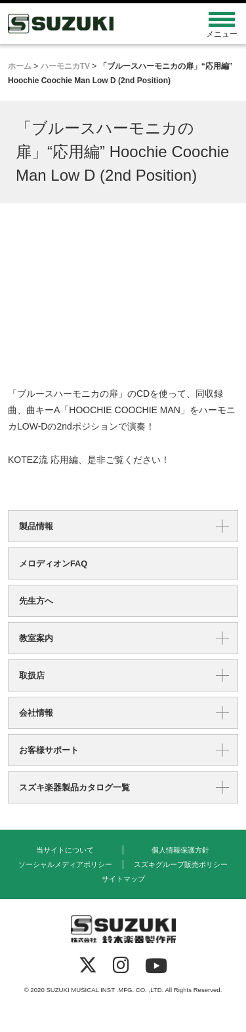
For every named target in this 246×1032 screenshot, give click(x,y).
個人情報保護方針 (180, 850)
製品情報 (36, 526)
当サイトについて (65, 850)
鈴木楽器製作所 (94, 23)
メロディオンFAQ (53, 563)
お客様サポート (49, 750)
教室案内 (36, 638)
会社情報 (36, 713)
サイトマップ (123, 879)
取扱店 (32, 675)
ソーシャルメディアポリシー (65, 864)
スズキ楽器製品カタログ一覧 (74, 787)
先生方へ (36, 601)
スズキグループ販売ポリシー (181, 864)
